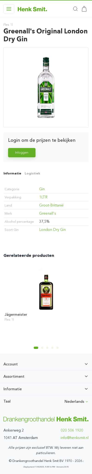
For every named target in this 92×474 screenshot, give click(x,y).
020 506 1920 (72, 430)
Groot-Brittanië (51, 205)
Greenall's (47, 213)
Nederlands (77, 401)
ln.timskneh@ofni (75, 437)
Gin (42, 189)
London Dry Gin (52, 229)
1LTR (43, 197)
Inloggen (21, 153)
